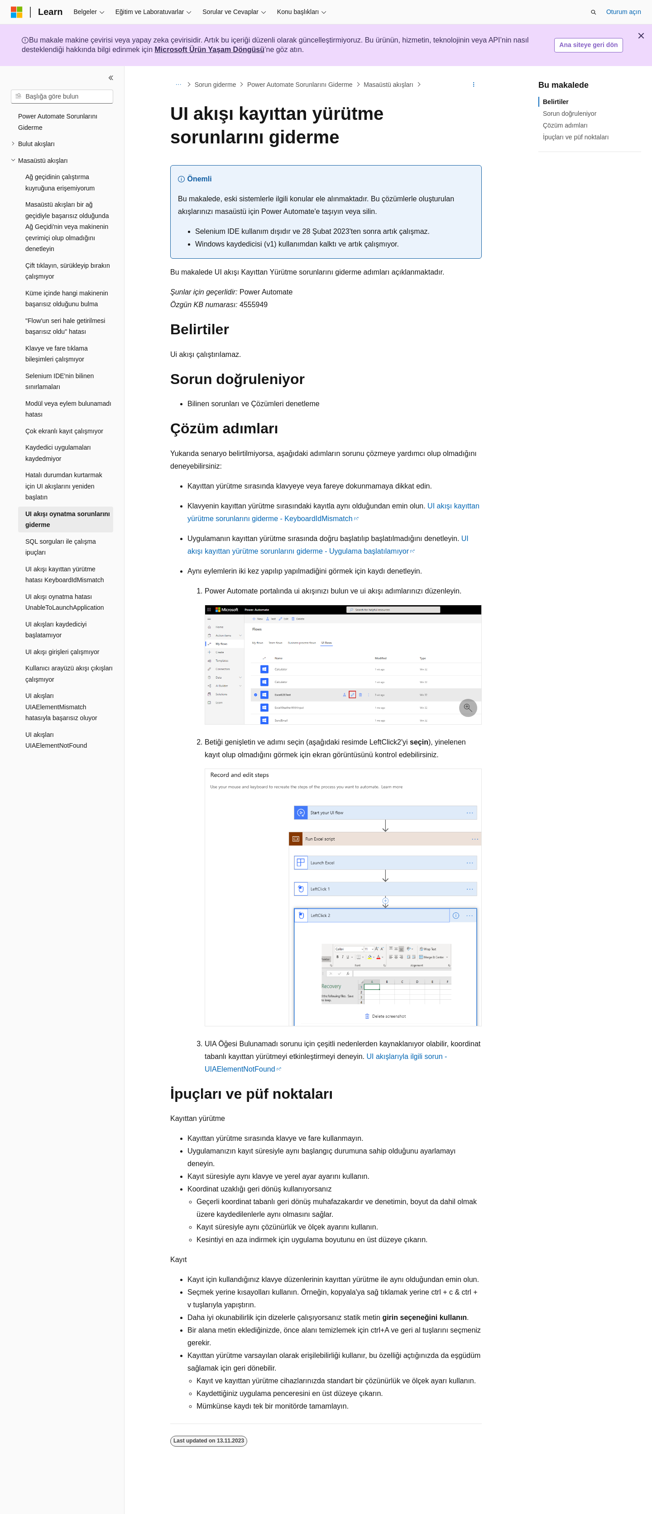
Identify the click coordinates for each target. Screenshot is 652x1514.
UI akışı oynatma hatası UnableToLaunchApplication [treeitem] (64, 602)
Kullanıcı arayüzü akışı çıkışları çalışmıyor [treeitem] (69, 673)
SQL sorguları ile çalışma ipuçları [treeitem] (60, 547)
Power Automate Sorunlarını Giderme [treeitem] (57, 122)
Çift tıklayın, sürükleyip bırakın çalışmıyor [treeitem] (67, 271)
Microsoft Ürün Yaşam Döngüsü (209, 49)
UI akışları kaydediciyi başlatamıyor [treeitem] (55, 630)
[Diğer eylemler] (474, 84)
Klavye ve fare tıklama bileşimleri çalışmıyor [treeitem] (56, 354)
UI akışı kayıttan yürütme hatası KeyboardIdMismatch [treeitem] (64, 574)
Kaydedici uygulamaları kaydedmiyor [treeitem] (58, 453)
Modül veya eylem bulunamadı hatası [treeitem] (68, 409)
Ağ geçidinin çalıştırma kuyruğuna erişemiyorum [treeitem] (60, 182)
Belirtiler (556, 101)
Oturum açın (623, 11)
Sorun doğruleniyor (569, 113)
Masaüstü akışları (388, 84)
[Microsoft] (17, 12)
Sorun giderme (215, 84)
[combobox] (62, 97)
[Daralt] (110, 78)
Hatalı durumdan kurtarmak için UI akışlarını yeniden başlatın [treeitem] (63, 486)
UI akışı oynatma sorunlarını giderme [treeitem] (67, 519)
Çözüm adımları (565, 125)
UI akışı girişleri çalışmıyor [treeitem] (62, 651)
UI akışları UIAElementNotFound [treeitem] (56, 740)
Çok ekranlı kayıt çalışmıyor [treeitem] (64, 431)
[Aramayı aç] (594, 12)
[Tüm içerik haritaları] (178, 84)
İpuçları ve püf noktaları (576, 137)
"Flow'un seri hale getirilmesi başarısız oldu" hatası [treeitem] (65, 326)
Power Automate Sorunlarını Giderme (300, 84)
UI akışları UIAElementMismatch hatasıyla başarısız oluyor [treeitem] (61, 706)
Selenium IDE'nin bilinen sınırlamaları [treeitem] (59, 381)
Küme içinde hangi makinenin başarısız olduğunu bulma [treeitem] (66, 299)
